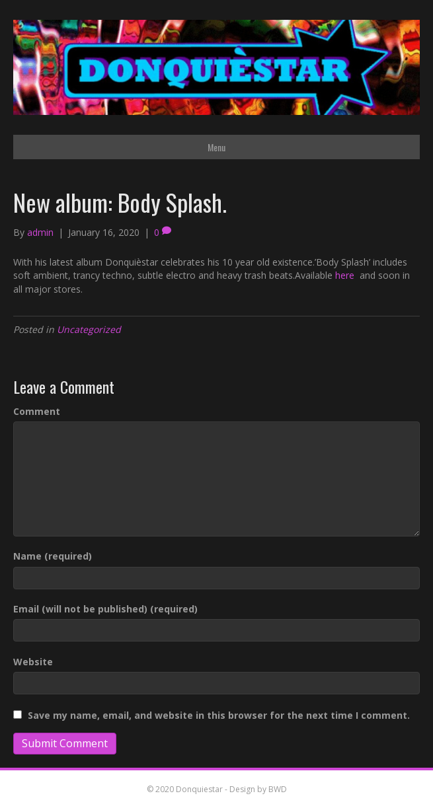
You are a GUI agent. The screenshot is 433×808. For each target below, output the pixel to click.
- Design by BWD (255, 789)
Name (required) (52, 556)
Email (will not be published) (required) (105, 609)
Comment (36, 411)
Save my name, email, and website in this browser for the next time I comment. (219, 715)
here (346, 275)
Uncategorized (89, 329)
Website (33, 661)
